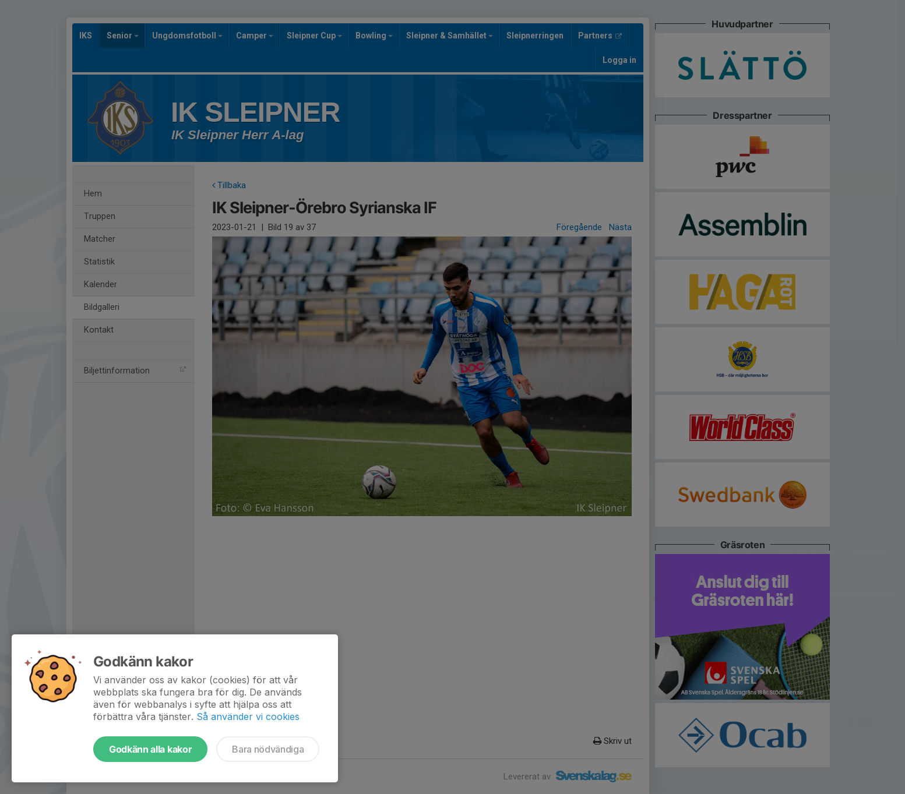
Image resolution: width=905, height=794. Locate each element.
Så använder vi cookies (248, 716)
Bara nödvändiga (268, 749)
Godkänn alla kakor (150, 749)
